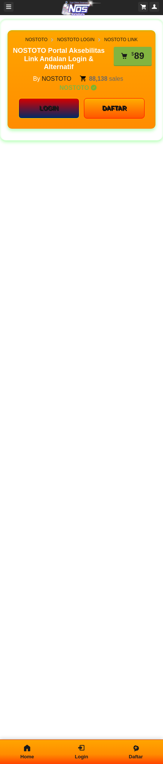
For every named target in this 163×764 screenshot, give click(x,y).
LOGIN (48, 108)
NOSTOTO (36, 39)
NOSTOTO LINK (121, 39)
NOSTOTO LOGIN (76, 39)
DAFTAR (114, 108)
